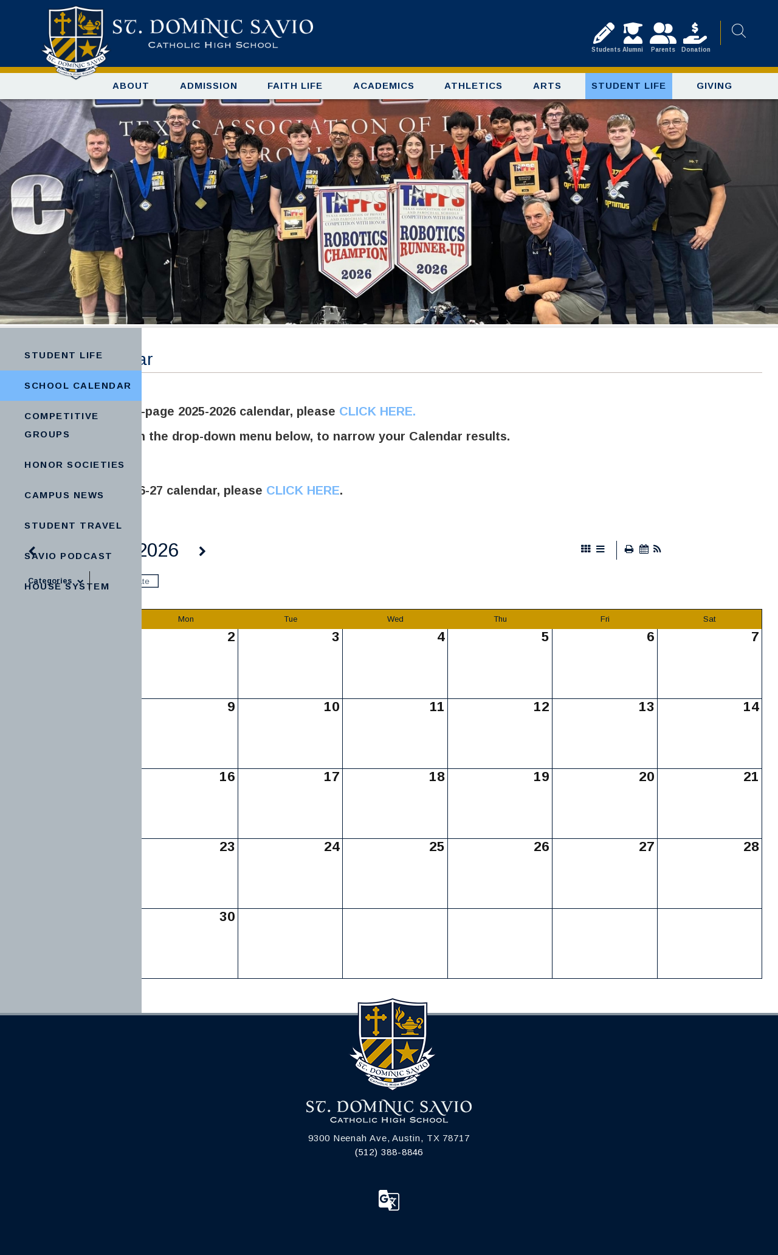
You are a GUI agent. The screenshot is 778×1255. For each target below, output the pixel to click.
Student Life (63, 355)
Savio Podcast (68, 556)
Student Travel (73, 525)
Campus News (64, 495)
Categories (58, 581)
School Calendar (78, 385)
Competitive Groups (61, 425)
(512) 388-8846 (389, 1152)
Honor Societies (74, 464)
